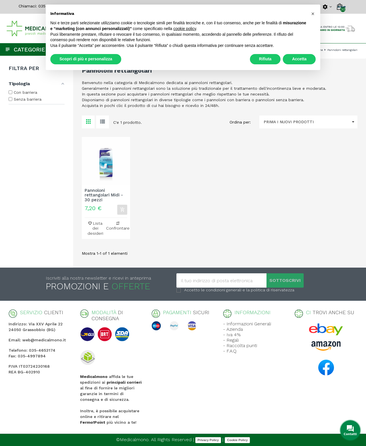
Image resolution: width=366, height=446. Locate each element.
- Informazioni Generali (247, 323)
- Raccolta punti (240, 345)
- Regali (231, 340)
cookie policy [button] (184, 28)
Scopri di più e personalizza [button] (85, 59)
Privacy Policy (208, 440)
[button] (312, 13)
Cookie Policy (237, 440)
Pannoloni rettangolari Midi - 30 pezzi (104, 195)
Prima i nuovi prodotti (310, 122)
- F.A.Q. (230, 351)
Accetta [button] (299, 59)
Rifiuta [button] (265, 59)
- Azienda (233, 329)
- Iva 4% (232, 334)
